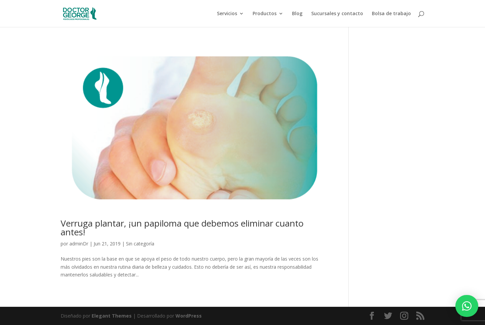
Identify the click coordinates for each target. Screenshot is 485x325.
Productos (265, 14)
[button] (466, 306)
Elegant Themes (112, 316)
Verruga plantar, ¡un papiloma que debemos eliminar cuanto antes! (182, 227)
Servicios (227, 14)
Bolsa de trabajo (391, 14)
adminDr (78, 243)
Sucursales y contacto (337, 14)
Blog (297, 14)
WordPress (188, 316)
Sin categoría (140, 243)
